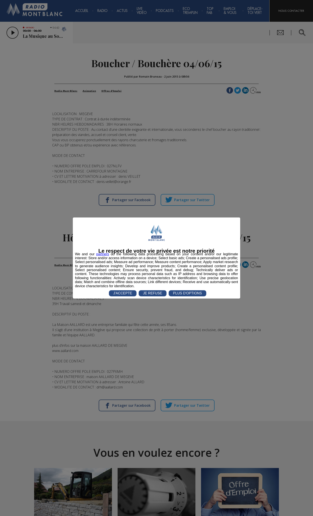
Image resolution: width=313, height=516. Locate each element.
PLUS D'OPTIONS (187, 293)
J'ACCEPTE (122, 293)
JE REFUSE (152, 293)
